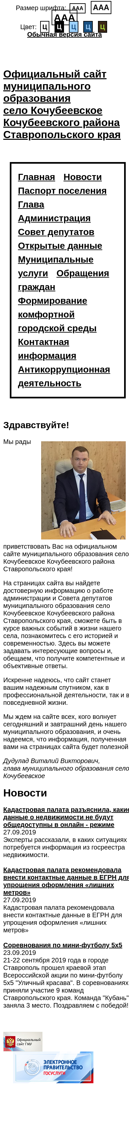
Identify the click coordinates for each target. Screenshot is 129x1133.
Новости (82, 177)
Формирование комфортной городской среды (57, 314)
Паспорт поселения (62, 191)
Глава (31, 204)
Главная (36, 177)
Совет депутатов (56, 232)
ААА (77, 8)
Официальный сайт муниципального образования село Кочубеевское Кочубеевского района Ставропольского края (62, 104)
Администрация (54, 218)
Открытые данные (60, 246)
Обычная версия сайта (64, 34)
